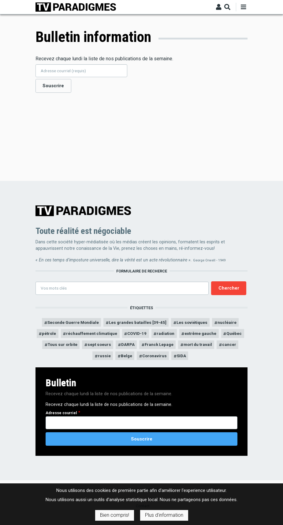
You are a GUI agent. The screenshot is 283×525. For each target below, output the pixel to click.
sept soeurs (144, 346)
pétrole (57, 335)
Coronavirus (188, 358)
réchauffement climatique (102, 335)
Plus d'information (164, 515)
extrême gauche (217, 335)
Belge (159, 358)
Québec (69, 346)
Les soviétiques (195, 323)
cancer (111, 358)
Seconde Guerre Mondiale (69, 323)
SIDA (216, 358)
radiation (180, 335)
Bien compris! (114, 515)
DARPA (174, 346)
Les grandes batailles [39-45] (137, 323)
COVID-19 (151, 335)
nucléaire (233, 323)
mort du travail (78, 358)
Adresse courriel (61, 416)
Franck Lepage (207, 346)
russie (135, 358)
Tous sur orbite (104, 346)
